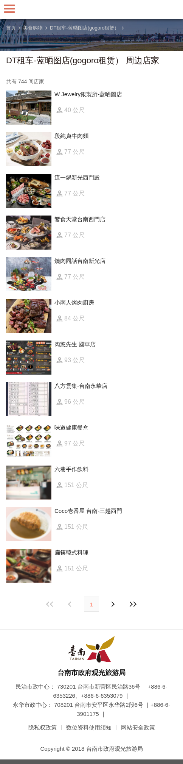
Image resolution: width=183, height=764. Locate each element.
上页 (112, 604)
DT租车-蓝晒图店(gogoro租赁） (84, 28)
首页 (11, 28)
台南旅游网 (91, 9)
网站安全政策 (138, 727)
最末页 (132, 604)
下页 (70, 604)
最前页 (50, 604)
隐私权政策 (42, 727)
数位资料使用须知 (89, 727)
